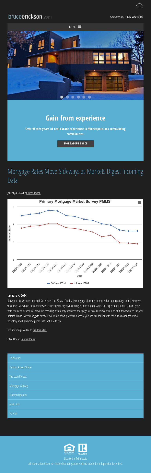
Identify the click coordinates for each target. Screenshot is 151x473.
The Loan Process (18, 376)
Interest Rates (28, 339)
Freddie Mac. (40, 330)
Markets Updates (18, 395)
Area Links (14, 404)
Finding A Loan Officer (20, 367)
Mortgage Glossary (18, 386)
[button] (72, 27)
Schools (13, 413)
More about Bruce (75, 143)
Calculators (14, 358)
